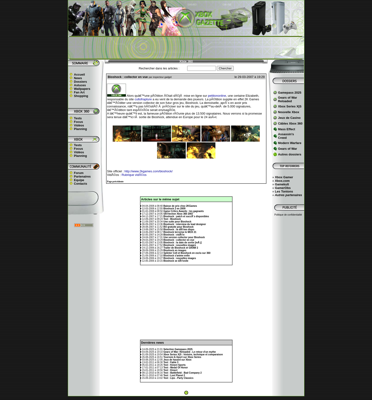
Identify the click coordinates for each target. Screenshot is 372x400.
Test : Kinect (170, 370)
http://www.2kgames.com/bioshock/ (149, 171)
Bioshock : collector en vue (178, 240)
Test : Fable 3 (170, 362)
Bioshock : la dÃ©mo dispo (178, 229)
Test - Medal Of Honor (175, 367)
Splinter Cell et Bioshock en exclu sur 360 (186, 253)
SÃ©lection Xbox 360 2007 (178, 213)
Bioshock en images (174, 250)
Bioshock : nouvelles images (179, 245)
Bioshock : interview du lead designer (184, 224)
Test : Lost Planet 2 (174, 375)
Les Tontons (284, 191)
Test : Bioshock (172, 219)
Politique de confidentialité (288, 214)
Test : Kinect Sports (174, 365)
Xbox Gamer (284, 177)
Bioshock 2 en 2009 (174, 208)
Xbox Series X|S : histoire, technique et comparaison (193, 354)
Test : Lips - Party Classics (178, 378)
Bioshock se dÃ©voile (175, 261)
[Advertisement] (186, 47)
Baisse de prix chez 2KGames (180, 206)
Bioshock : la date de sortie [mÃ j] (182, 242)
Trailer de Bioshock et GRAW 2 (180, 247)
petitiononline (217, 95)
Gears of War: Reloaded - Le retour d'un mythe (189, 352)
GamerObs (283, 188)
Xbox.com (282, 181)
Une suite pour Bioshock (177, 221)
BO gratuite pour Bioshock (178, 227)
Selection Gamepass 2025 (178, 349)
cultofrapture (143, 99)
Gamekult (282, 184)
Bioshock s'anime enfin (176, 255)
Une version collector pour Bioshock (184, 237)
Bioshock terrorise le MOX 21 (179, 232)
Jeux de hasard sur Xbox (177, 359)
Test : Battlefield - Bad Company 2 (182, 372)
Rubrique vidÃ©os (133, 175)
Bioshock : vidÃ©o (174, 234)
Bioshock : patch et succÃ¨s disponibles (186, 216)
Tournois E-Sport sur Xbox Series (182, 357)
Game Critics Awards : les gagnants (183, 211)
